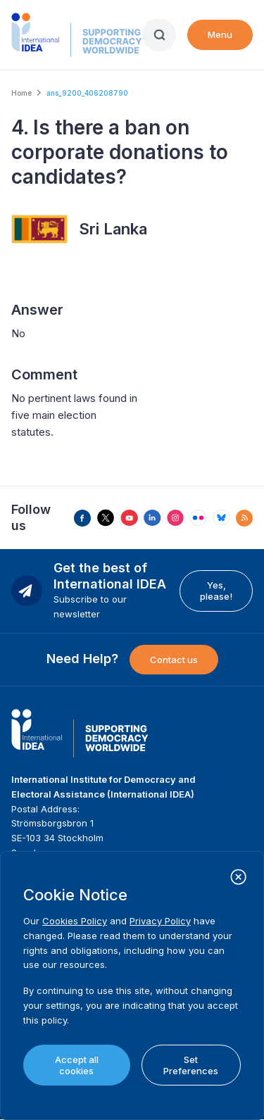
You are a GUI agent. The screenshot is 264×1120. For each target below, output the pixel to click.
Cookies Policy (74, 920)
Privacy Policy (160, 920)
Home (21, 93)
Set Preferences (190, 1065)
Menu (220, 34)
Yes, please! (216, 590)
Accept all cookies (77, 1065)
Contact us (174, 659)
